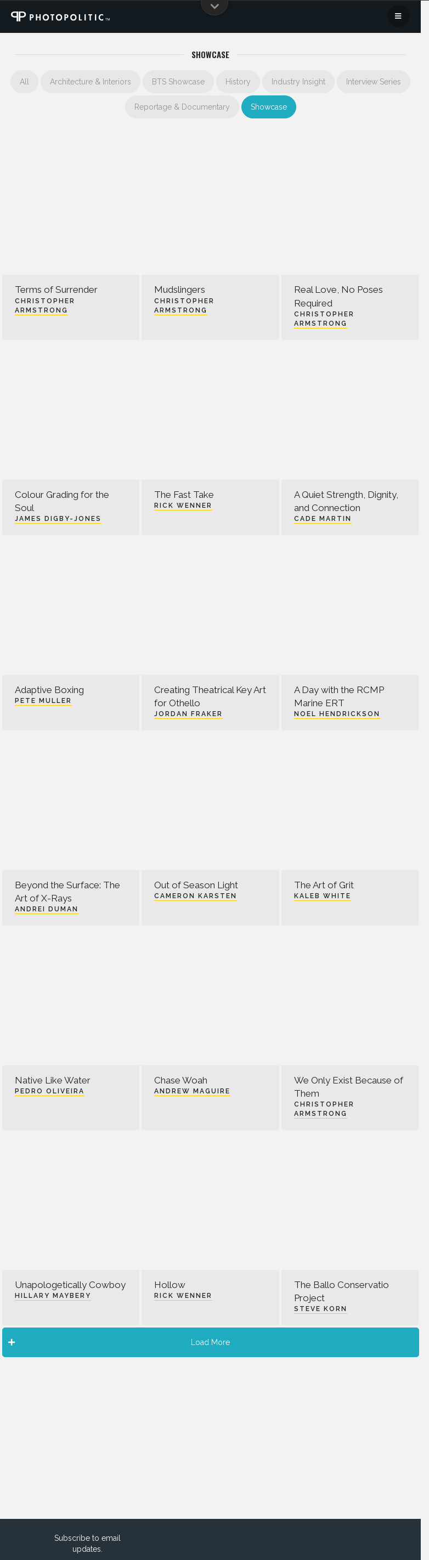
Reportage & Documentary (182, 107)
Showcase (269, 107)
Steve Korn (320, 1309)
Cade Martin (323, 519)
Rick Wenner (183, 505)
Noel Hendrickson (337, 714)
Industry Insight (298, 81)
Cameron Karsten (195, 896)
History (238, 81)
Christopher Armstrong (45, 305)
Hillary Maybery (53, 1296)
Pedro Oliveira (49, 1091)
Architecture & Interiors (90, 81)
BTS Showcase (178, 81)
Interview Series (373, 81)
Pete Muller (43, 701)
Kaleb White (322, 896)
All (24, 81)
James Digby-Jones (58, 519)
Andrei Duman (46, 909)
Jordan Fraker (188, 714)
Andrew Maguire (192, 1091)
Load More (119, 1342)
